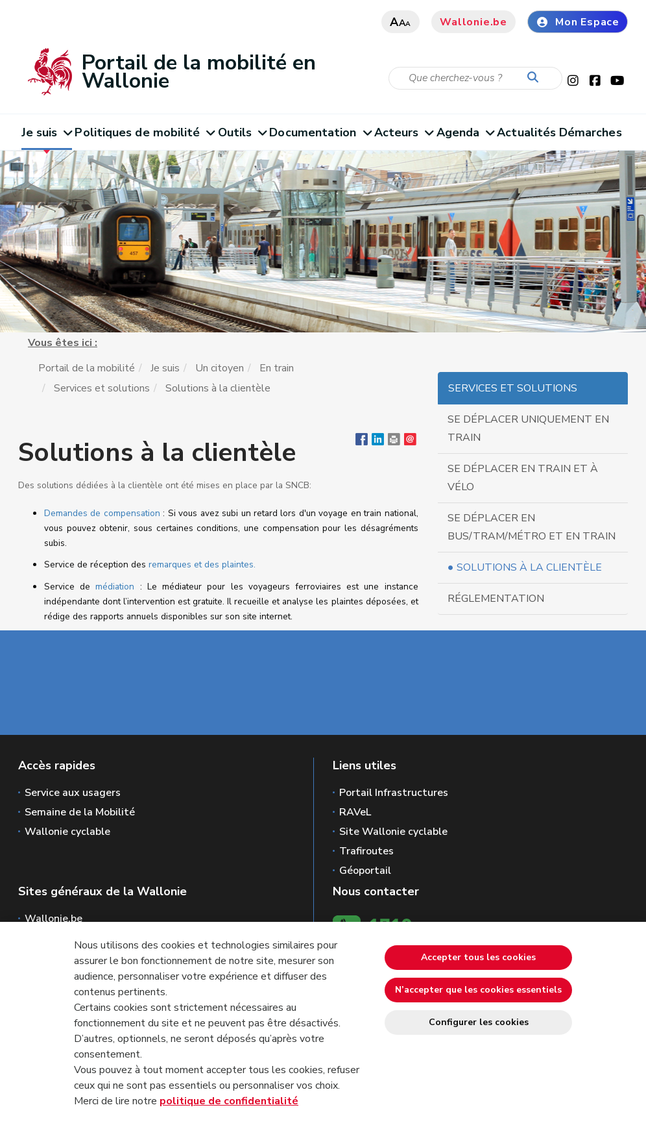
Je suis (46, 132)
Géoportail (365, 870)
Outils (242, 132)
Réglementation (496, 598)
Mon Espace (577, 22)
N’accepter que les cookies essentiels (478, 990)
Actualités (526, 132)
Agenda (465, 132)
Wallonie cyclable (67, 831)
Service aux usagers (73, 792)
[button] (394, 442)
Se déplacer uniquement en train (528, 428)
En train (276, 368)
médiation (114, 586)
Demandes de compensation (102, 513)
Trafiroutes (366, 851)
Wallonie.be (473, 22)
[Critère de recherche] (475, 78)
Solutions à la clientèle (529, 567)
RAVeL (355, 812)
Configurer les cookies (479, 1022)
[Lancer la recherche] (535, 78)
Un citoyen (219, 368)
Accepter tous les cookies (478, 957)
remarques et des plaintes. (202, 564)
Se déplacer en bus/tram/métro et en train (532, 527)
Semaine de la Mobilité (80, 812)
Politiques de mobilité (144, 132)
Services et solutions (102, 388)
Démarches (590, 132)
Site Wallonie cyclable (393, 831)
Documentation (320, 132)
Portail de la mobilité (86, 368)
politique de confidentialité (229, 1101)
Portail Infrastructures (393, 792)
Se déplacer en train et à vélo (523, 478)
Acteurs (403, 132)
